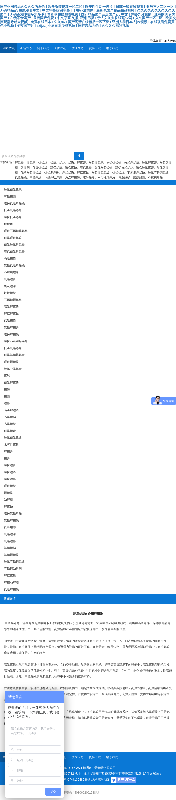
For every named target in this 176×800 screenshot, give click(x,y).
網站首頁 (9, 48)
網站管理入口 (100, 779)
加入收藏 (170, 41)
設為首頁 (156, 41)
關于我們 (43, 48)
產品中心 (26, 48)
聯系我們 (112, 48)
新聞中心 (60, 48)
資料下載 (95, 48)
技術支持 (78, 48)
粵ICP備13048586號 (77, 779)
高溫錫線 (11, 623)
